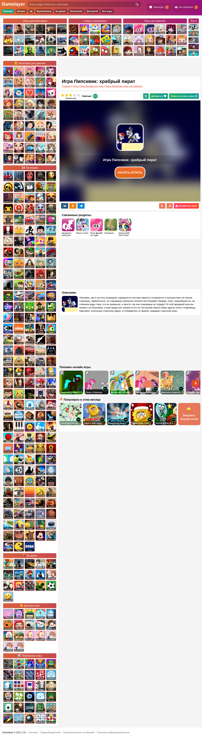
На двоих (61, 11)
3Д (31, 11)
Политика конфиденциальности (113, 732)
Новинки (8, 11)
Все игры (107, 11)
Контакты (33, 732)
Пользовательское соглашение (79, 732)
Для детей (92, 11)
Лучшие (21, 11)
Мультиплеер (44, 11)
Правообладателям (50, 732)
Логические (76, 11)
